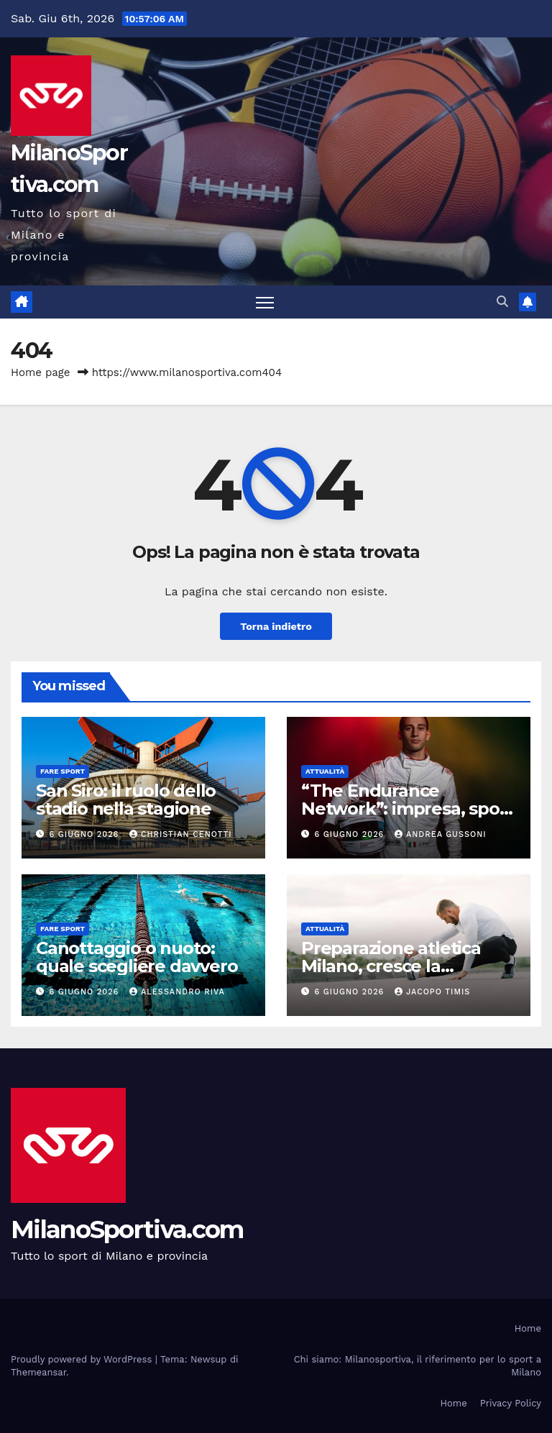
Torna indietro (276, 626)
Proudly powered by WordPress (83, 1359)
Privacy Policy (510, 1403)
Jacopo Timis (432, 992)
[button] (502, 301)
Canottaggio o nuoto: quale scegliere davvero (136, 957)
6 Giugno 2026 (86, 834)
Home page (40, 372)
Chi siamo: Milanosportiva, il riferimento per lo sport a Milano (417, 1366)
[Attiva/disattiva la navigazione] (264, 302)
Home (528, 1328)
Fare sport (62, 771)
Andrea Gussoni (441, 834)
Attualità (324, 771)
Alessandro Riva (177, 992)
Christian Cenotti (180, 834)
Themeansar (38, 1372)
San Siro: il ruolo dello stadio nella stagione (126, 799)
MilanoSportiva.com (127, 1229)
